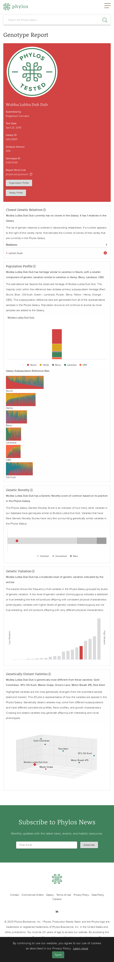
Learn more (80, 948)
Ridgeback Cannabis (17, 116)
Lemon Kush (15, 253)
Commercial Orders (32, 895)
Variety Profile (16, 192)
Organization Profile (19, 183)
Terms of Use (63, 895)
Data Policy (98, 895)
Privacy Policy (81, 895)
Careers (57, 899)
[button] (107, 7)
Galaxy (50, 895)
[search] (57, 20)
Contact (14, 895)
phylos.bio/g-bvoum (17, 174)
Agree (58, 954)
